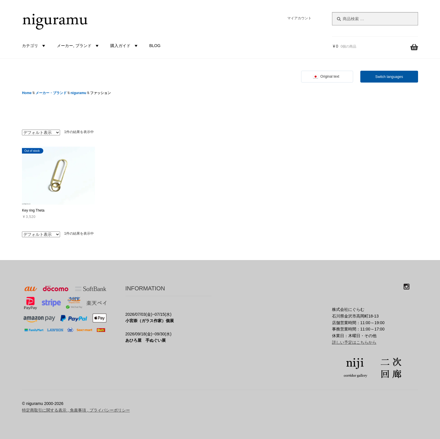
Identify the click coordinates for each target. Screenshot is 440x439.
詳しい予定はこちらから (354, 342)
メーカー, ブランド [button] (78, 45)
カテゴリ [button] (34, 45)
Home (26, 93)
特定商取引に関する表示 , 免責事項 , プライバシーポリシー (76, 410)
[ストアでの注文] (41, 132)
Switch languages (389, 77)
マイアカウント (299, 18)
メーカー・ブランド (51, 93)
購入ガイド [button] (124, 45)
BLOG (155, 45)
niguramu (78, 93)
